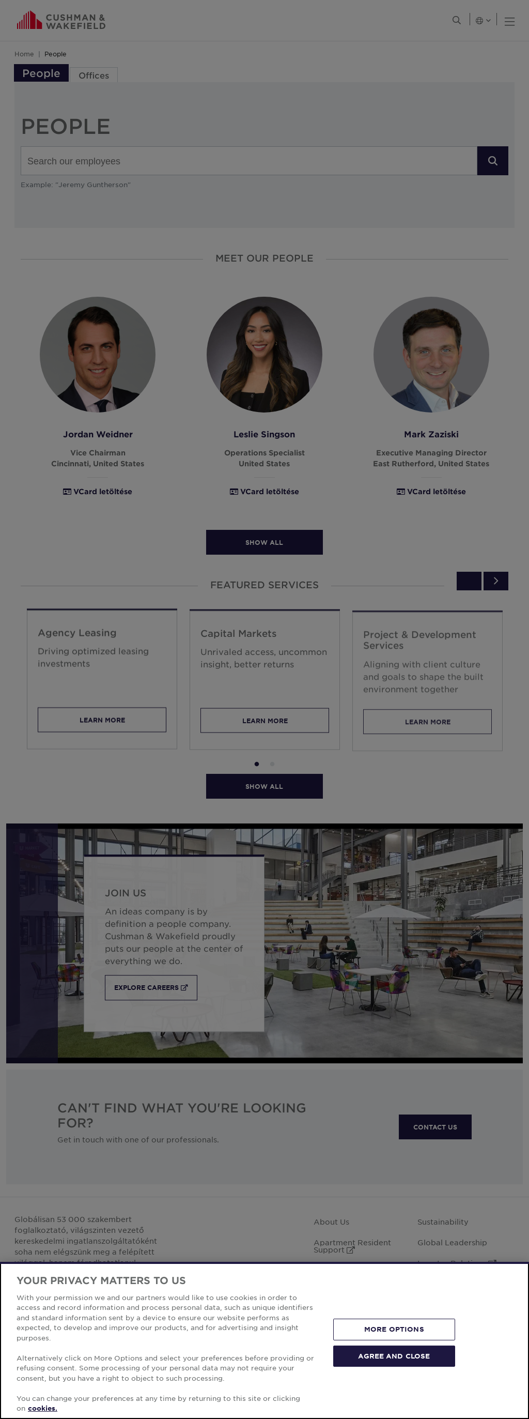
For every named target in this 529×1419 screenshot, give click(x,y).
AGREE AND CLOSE (394, 1355)
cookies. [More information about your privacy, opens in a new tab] (42, 1408)
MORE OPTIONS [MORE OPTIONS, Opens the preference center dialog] (394, 1329)
